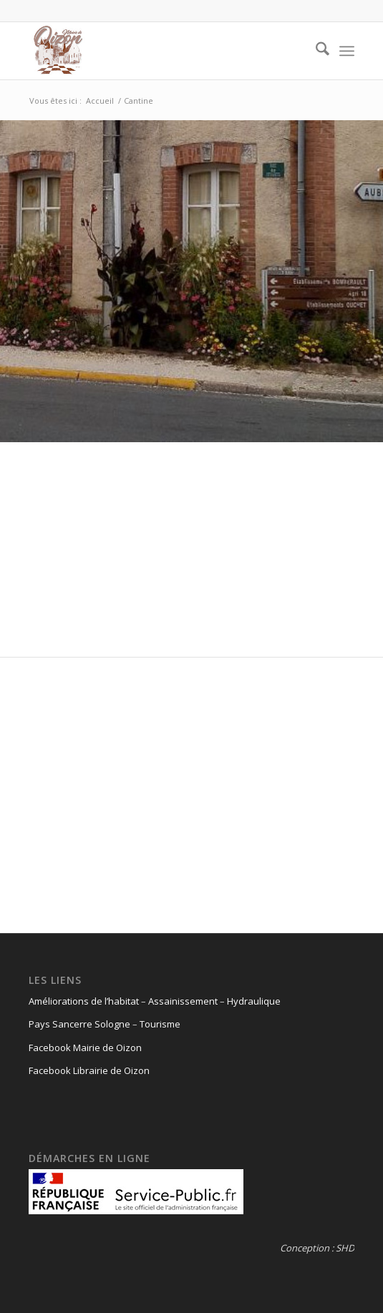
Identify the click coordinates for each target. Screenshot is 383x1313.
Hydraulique (254, 1001)
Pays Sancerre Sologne (79, 1023)
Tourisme (160, 1023)
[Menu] (346, 51)
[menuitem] (315, 50)
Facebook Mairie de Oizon (85, 1047)
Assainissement (183, 1001)
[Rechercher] (315, 50)
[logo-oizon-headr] (159, 50)
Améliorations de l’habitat (84, 1001)
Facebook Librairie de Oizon (89, 1070)
